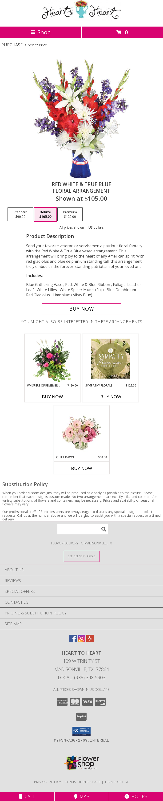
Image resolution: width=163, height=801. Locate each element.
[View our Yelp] (90, 640)
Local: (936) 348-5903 (81, 677)
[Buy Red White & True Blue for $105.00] (81, 308)
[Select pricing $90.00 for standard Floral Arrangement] (20, 214)
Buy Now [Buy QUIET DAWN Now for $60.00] (81, 468)
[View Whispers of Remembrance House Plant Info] (52, 358)
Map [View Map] (81, 796)
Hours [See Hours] (135, 796)
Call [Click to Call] (27, 796)
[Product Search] (82, 529)
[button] (81, 731)
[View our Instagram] (81, 640)
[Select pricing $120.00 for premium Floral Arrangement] (70, 214)
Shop (41, 32)
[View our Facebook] (73, 640)
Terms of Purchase (83, 782)
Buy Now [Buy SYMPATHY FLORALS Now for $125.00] (110, 397)
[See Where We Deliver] (81, 556)
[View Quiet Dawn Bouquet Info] (81, 430)
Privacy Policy (47, 782)
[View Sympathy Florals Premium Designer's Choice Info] (110, 359)
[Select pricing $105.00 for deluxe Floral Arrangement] (45, 214)
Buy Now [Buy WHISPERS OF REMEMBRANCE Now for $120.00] (52, 397)
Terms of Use (117, 782)
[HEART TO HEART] (81, 19)
